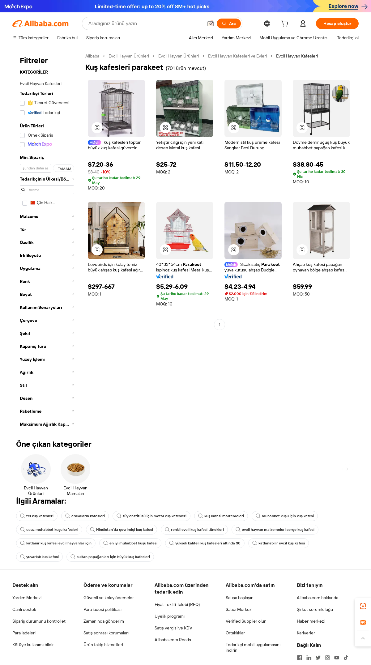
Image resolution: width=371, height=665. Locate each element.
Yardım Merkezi (26, 597)
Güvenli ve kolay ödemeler (108, 597)
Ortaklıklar (235, 632)
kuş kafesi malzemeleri (221, 516)
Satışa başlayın (240, 597)
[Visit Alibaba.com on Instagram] (327, 657)
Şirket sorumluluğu (315, 609)
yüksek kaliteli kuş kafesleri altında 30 (205, 543)
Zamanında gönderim (103, 621)
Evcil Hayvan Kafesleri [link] (297, 55)
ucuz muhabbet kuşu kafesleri (49, 529)
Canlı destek (24, 609)
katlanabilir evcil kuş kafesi (278, 543)
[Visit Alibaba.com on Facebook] (299, 657)
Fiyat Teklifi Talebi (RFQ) (177, 604)
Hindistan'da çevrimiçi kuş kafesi (121, 529)
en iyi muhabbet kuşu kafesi (130, 543)
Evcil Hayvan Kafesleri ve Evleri (237, 55)
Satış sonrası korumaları (106, 632)
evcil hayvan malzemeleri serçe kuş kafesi (275, 529)
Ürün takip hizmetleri (103, 644)
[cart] (286, 24)
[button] (210, 23)
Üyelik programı (170, 616)
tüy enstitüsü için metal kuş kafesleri (151, 516)
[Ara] (229, 23)
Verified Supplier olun (246, 621)
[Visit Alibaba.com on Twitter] (318, 657)
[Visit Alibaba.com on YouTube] (336, 657)
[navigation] (47, 241)
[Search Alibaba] (145, 23)
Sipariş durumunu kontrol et (39, 621)
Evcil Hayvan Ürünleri (129, 55)
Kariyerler (306, 632)
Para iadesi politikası (102, 609)
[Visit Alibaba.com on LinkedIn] (309, 657)
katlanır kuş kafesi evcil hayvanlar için (56, 543)
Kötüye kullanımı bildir (33, 644)
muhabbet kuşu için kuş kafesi (285, 516)
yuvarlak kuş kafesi (39, 556)
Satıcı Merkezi (239, 609)
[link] (363, 606)
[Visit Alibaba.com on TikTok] (346, 657)
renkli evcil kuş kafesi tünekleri (194, 529)
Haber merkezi (311, 621)
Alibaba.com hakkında (317, 597)
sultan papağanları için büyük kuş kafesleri (110, 556)
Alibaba (92, 55)
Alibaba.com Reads (173, 639)
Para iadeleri (24, 632)
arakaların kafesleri (85, 516)
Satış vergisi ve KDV (173, 627)
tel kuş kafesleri (36, 516)
